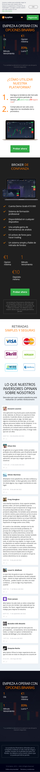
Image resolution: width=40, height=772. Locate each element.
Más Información (7, 11)
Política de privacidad (12, 769)
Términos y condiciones (27, 769)
